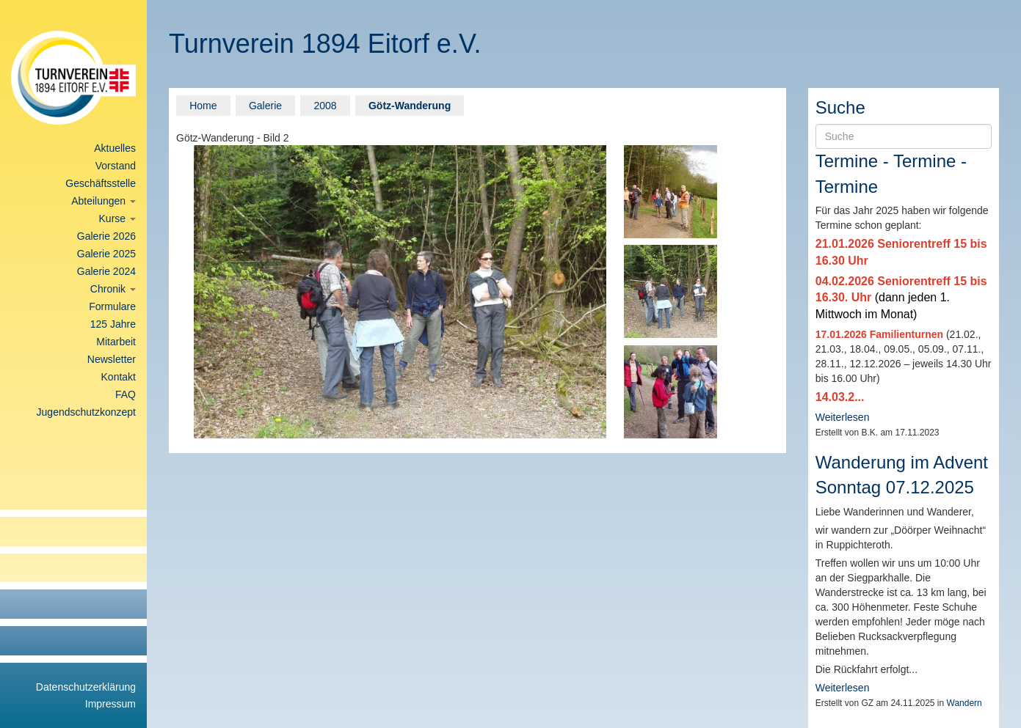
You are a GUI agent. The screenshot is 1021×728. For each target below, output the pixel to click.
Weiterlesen (842, 417)
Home (203, 105)
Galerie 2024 (106, 271)
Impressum (110, 704)
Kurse (117, 218)
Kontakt (118, 377)
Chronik (113, 289)
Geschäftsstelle (100, 183)
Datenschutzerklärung (86, 687)
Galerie (265, 105)
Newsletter (111, 359)
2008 (324, 105)
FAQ (125, 394)
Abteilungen (103, 201)
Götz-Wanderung (409, 105)
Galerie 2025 (106, 254)
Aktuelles (115, 148)
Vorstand (115, 166)
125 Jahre (113, 324)
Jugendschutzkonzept (86, 412)
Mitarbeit (116, 342)
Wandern (964, 703)
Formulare (112, 306)
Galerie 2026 (106, 236)
